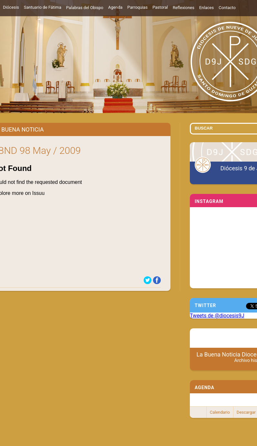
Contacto (227, 7)
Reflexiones (183, 7)
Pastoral (160, 7)
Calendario (220, 412)
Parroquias (137, 7)
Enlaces (206, 7)
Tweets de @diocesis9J (217, 316)
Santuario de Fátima (42, 7)
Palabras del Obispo (84, 7)
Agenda (115, 7)
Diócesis (11, 7)
